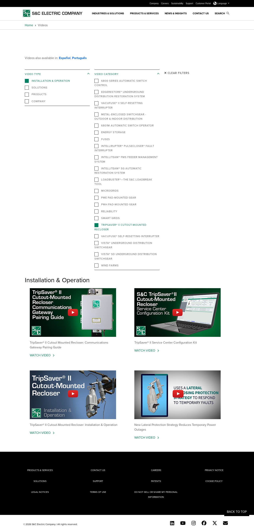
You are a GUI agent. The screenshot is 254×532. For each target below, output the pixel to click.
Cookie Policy (214, 481)
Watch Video (40, 355)
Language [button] (220, 3)
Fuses (102, 139)
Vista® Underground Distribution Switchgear (123, 245)
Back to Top (237, 511)
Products (36, 94)
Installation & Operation (47, 81)
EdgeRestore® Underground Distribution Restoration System (119, 94)
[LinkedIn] (172, 523)
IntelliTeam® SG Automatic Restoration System (118, 170)
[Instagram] (193, 523)
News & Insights (176, 13)
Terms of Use (98, 492)
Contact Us (201, 13)
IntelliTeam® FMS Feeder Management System (126, 159)
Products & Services (144, 13)
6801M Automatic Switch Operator (124, 126)
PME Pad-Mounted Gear (115, 198)
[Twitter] (214, 523)
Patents (156, 481)
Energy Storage (110, 132)
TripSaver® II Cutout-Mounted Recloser (120, 227)
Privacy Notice (214, 470)
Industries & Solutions (108, 13)
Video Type (33, 74)
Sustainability (177, 3)
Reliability (105, 211)
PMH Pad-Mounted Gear (115, 204)
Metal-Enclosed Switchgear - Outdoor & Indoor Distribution (120, 116)
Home (29, 25)
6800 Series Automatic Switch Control (120, 83)
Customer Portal (203, 3)
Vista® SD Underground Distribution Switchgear (125, 256)
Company (154, 3)
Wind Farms (106, 265)
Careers (165, 3)
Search (222, 13)
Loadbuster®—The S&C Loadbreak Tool (123, 182)
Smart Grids (107, 218)
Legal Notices (40, 492)
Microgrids (106, 191)
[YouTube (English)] (183, 523)
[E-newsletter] (225, 523)
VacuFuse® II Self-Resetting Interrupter (118, 105)
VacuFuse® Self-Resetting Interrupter (126, 236)
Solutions (36, 88)
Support (190, 3)
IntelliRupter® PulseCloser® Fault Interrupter (124, 148)
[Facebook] (204, 523)
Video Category (106, 74)
